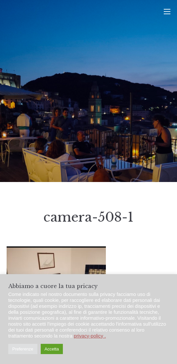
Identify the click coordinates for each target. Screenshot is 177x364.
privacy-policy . (90, 336)
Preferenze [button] (22, 348)
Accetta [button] (52, 348)
